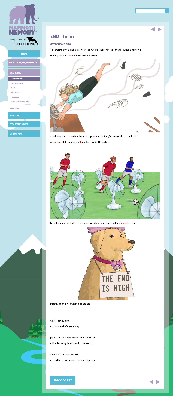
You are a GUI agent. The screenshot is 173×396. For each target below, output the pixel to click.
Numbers (14, 108)
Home (24, 53)
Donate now (16, 133)
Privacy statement (19, 123)
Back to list (63, 380)
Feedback (14, 115)
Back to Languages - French (23, 62)
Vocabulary (15, 72)
